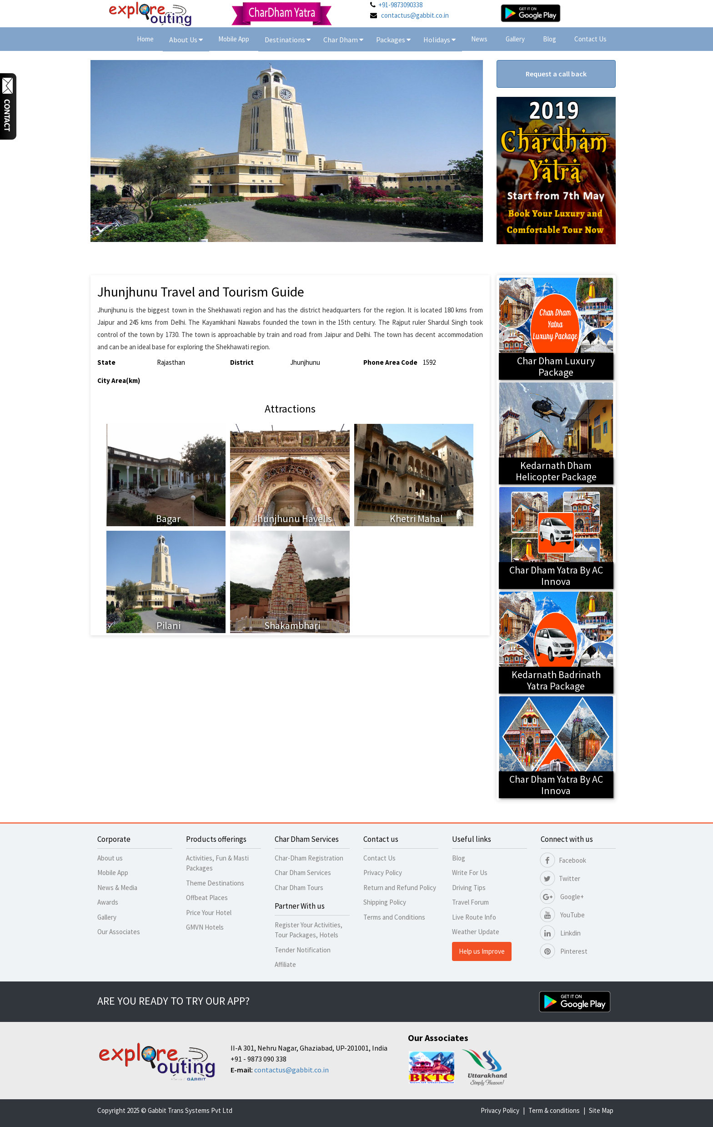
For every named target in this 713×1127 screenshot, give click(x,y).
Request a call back (556, 73)
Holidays (437, 39)
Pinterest (564, 951)
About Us (186, 39)
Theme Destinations (215, 883)
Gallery (515, 39)
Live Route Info (474, 917)
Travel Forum (470, 902)
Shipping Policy (384, 902)
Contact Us (590, 39)
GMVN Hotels (205, 927)
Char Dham (343, 39)
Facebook (563, 860)
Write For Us (469, 872)
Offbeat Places (207, 897)
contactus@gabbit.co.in (415, 15)
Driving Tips (469, 887)
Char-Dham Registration (309, 858)
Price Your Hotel (208, 912)
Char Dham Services (303, 872)
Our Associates (118, 931)
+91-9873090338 (400, 4)
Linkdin (561, 933)
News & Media (117, 887)
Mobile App (233, 39)
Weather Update (475, 931)
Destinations (288, 39)
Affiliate (285, 964)
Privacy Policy (382, 872)
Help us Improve (482, 951)
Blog (549, 39)
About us (110, 858)
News (479, 39)
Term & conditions (554, 1110)
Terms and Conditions (394, 917)
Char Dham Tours (299, 887)
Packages (391, 39)
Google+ (562, 896)
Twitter (560, 878)
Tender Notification (303, 950)
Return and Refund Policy (399, 887)
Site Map (601, 1110)
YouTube (563, 915)
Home (145, 39)
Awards (107, 902)
